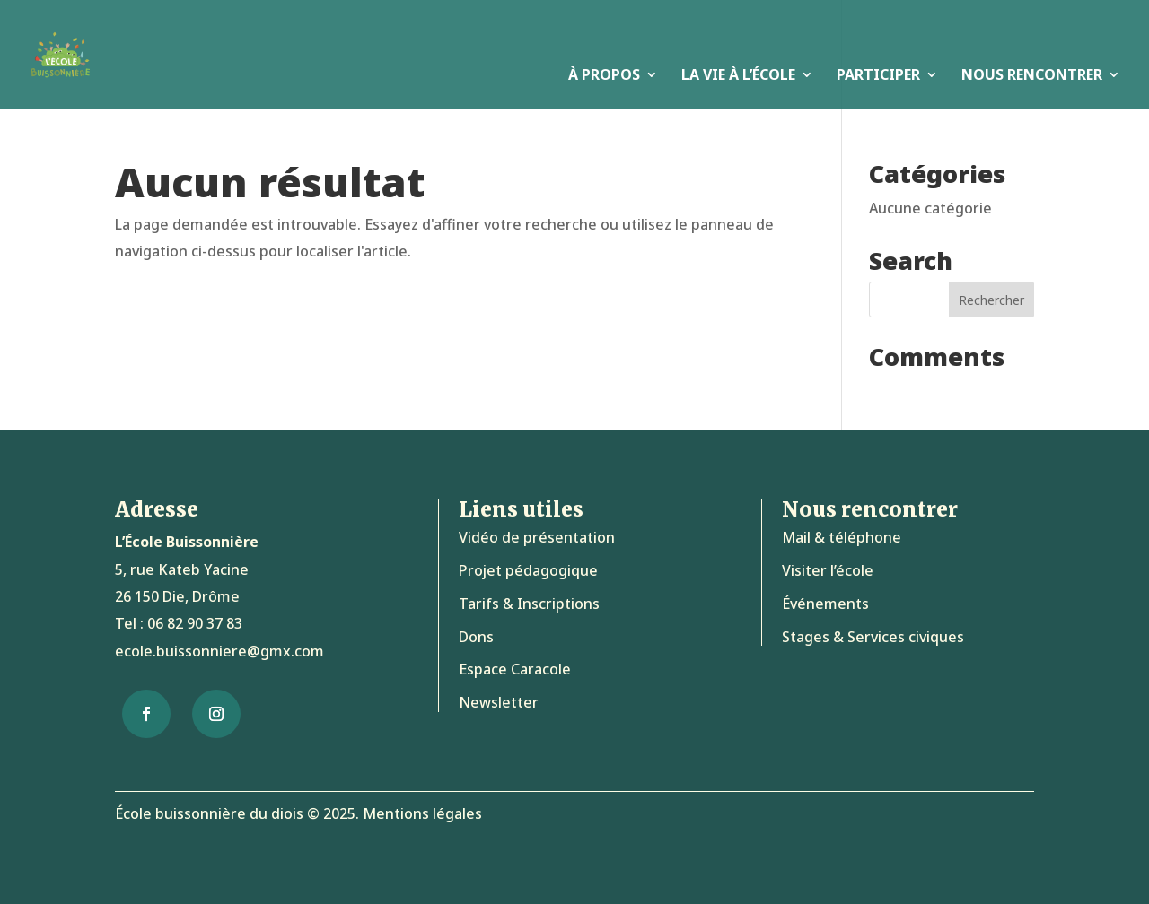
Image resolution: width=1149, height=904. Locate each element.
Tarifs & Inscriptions (529, 603)
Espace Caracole (515, 669)
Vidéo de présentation (537, 537)
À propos (604, 76)
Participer (878, 76)
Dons (476, 637)
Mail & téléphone (841, 537)
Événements (825, 603)
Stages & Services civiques (873, 637)
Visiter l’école (827, 570)
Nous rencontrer (1031, 76)
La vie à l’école (738, 76)
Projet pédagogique (528, 570)
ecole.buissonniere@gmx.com (219, 651)
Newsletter (499, 702)
